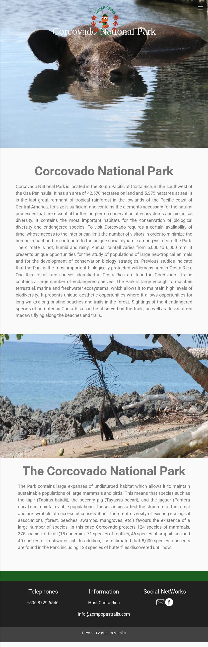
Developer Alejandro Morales (104, 633)
